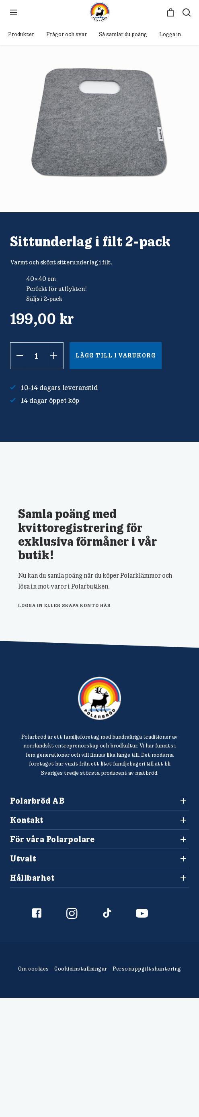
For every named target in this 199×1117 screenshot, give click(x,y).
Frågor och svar (66, 34)
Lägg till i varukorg (116, 355)
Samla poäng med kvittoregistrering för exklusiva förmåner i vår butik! (87, 533)
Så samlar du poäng (123, 34)
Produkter (21, 34)
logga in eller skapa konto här (64, 605)
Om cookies (33, 968)
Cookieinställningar (80, 968)
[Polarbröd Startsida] (99, 698)
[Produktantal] (36, 356)
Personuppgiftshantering (147, 968)
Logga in (170, 34)
